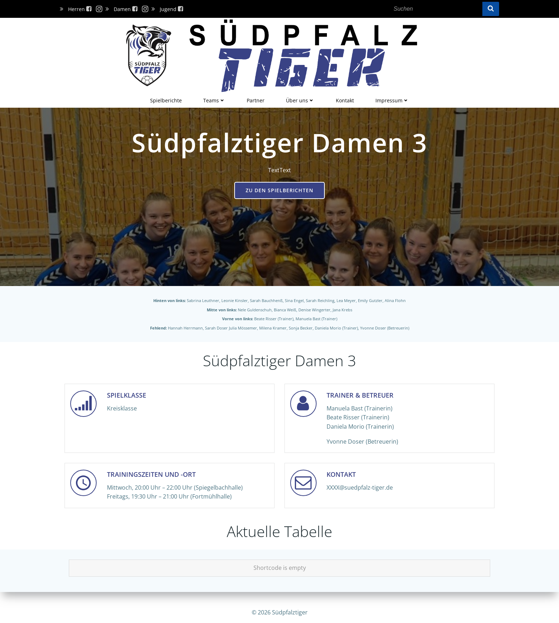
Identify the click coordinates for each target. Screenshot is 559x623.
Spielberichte (166, 98)
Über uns (300, 98)
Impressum (392, 98)
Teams (214, 98)
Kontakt (345, 98)
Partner (256, 98)
